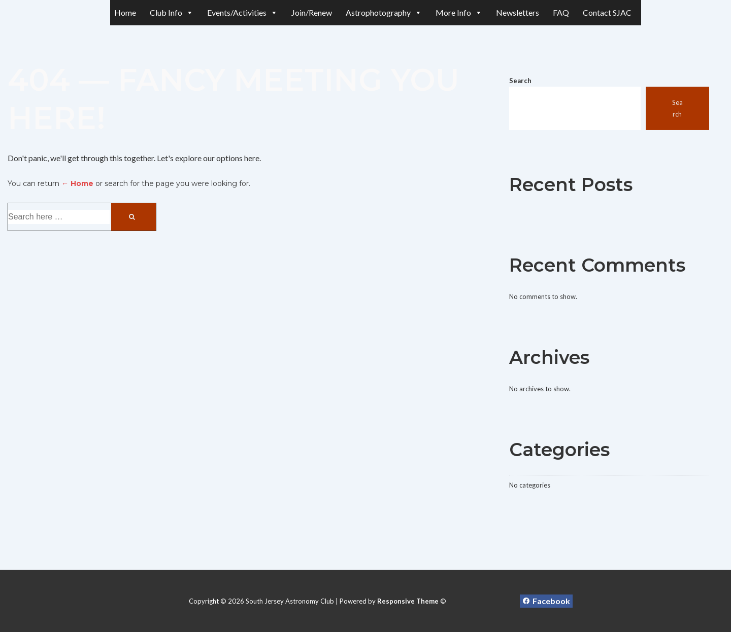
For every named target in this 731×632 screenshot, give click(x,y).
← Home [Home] (77, 183)
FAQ (561, 12)
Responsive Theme (408, 601)
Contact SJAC (607, 12)
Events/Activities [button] (242, 12)
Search (520, 81)
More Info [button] (459, 12)
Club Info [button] (171, 12)
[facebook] (546, 601)
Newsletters (517, 12)
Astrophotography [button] (384, 12)
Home (125, 12)
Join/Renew (311, 12)
